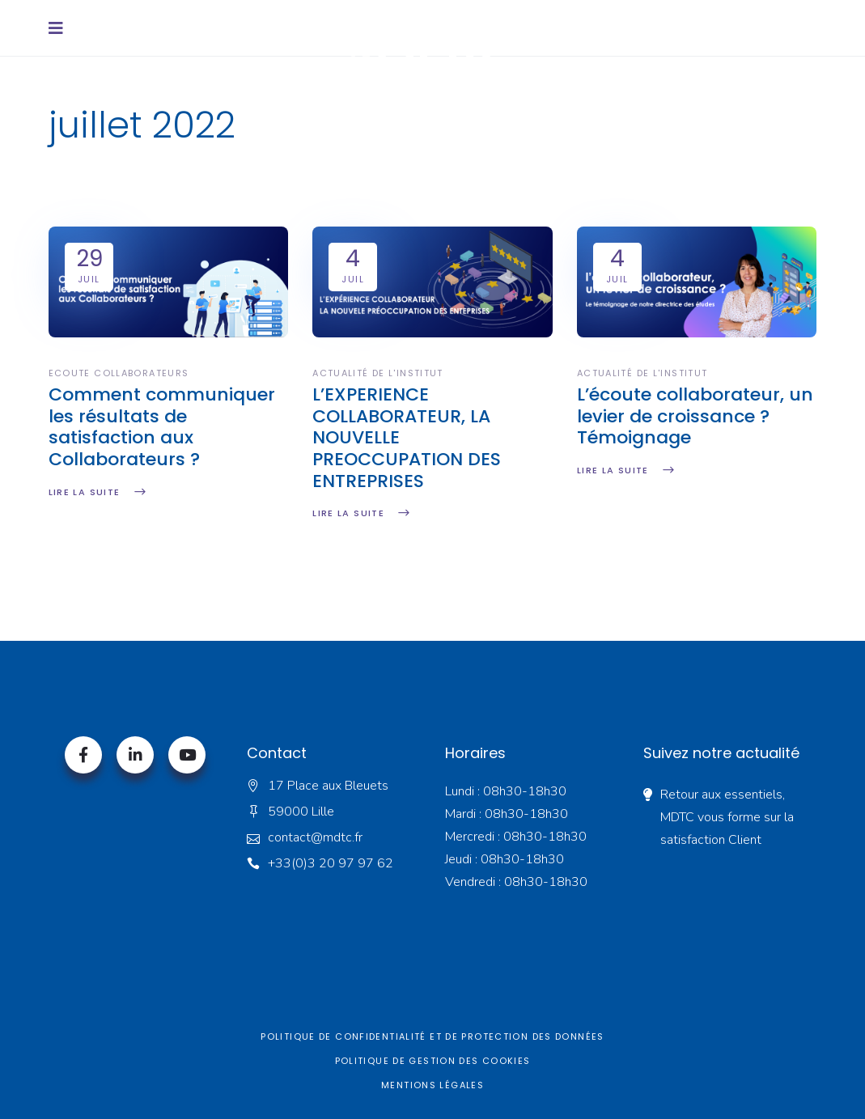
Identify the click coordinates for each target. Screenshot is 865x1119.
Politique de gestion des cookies (433, 1060)
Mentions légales (432, 1085)
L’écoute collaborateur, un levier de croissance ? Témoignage (695, 416)
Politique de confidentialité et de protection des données (432, 1036)
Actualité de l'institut (377, 373)
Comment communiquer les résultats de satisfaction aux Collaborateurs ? (162, 427)
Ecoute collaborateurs (119, 373)
